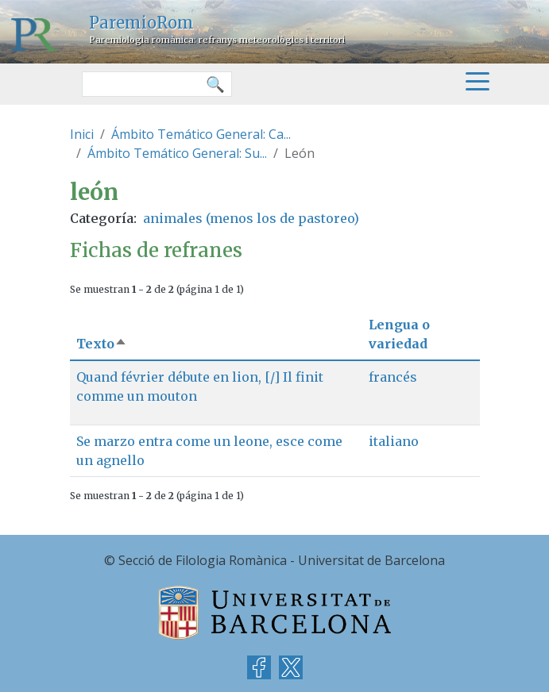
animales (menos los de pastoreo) (251, 218)
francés (393, 377)
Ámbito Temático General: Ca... (201, 134)
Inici (82, 134)
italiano (394, 441)
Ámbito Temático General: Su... (177, 153)
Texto (101, 344)
